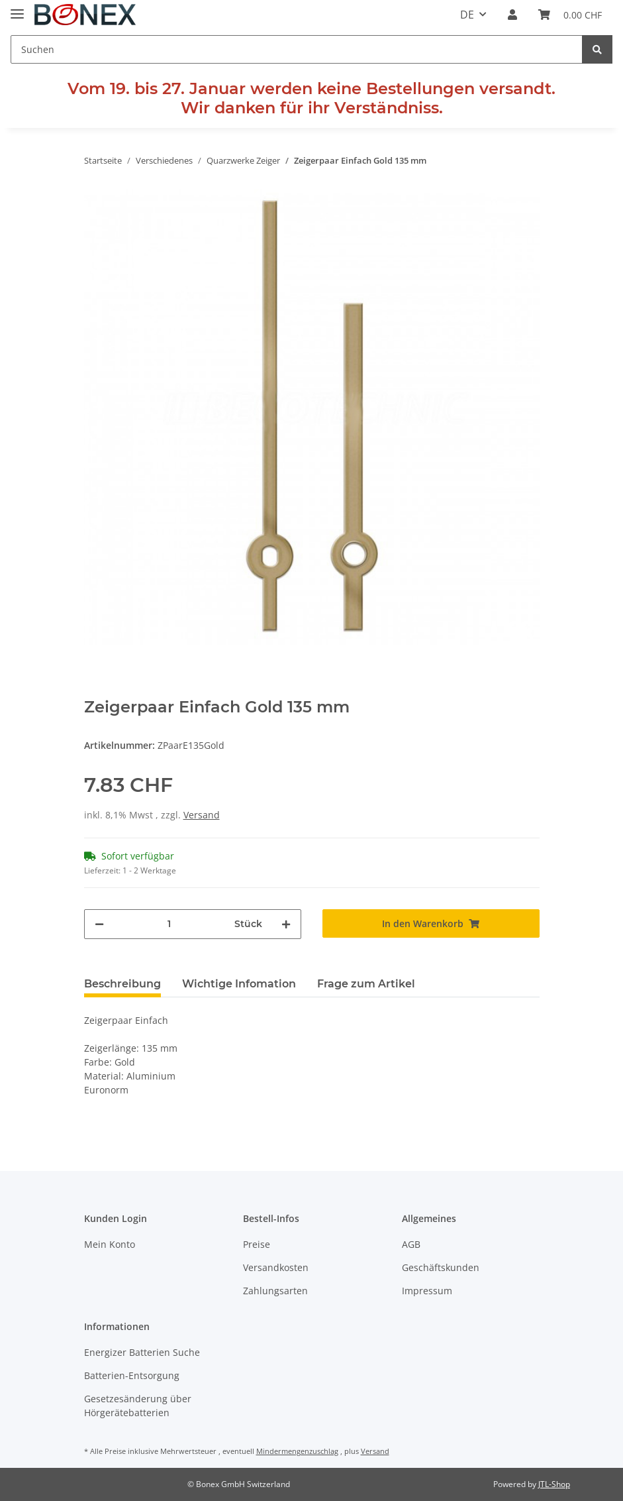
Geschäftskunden (440, 1267)
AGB (411, 1244)
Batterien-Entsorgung (131, 1375)
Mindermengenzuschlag (297, 1451)
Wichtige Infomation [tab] (239, 983)
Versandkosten (276, 1267)
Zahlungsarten (275, 1290)
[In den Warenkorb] (431, 923)
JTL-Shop (554, 1484)
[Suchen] (297, 49)
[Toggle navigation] (17, 8)
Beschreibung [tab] (122, 983)
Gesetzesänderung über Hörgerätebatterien (137, 1405)
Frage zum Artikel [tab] (366, 983)
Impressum (427, 1290)
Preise (256, 1244)
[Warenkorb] (570, 14)
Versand (201, 814)
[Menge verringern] (99, 924)
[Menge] (169, 924)
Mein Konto (109, 1244)
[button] (512, 14)
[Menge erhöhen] (286, 924)
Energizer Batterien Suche (142, 1352)
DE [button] (467, 14)
